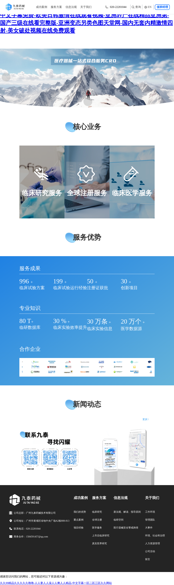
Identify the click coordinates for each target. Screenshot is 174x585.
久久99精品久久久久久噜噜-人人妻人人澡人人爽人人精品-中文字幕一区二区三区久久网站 (56, 582)
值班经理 (162, 6)
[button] (6, 77)
